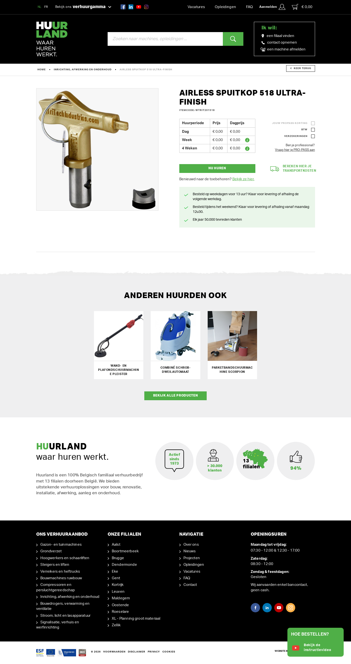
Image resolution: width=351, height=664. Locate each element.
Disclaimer (136, 652)
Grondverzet (51, 551)
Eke (115, 571)
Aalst (116, 544)
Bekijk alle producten (175, 395)
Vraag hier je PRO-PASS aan (295, 150)
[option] (97, 149)
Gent (116, 578)
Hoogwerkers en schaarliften (65, 558)
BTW (304, 129)
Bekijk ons (83, 7)
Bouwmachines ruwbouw (61, 578)
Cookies (168, 652)
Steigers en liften (54, 565)
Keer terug (300, 68)
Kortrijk (118, 585)
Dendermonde (124, 565)
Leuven (118, 591)
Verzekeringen (295, 136)
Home (41, 69)
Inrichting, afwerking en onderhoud (83, 69)
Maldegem (121, 598)
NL (40, 6)
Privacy (154, 652)
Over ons (191, 544)
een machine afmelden (283, 49)
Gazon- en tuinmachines (61, 544)
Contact (190, 585)
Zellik (116, 625)
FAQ (249, 7)
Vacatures (196, 7)
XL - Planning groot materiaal (136, 618)
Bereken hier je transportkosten (293, 169)
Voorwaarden (114, 652)
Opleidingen (225, 7)
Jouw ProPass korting (289, 123)
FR (46, 6)
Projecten (191, 558)
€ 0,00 (302, 7)
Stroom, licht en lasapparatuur (65, 615)
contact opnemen (279, 42)
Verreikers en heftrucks (60, 571)
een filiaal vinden (277, 36)
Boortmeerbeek (125, 551)
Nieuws (189, 551)
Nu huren (217, 168)
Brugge (118, 558)
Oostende (120, 605)
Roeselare (120, 612)
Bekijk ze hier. (243, 179)
